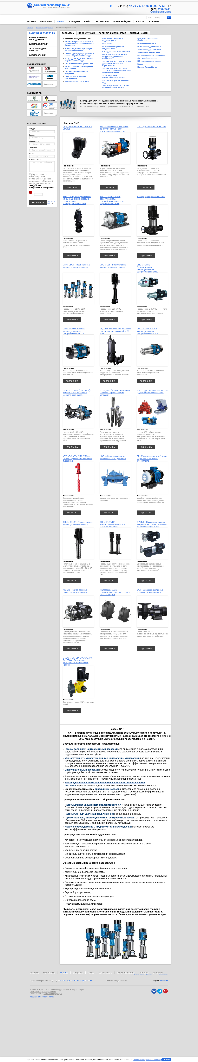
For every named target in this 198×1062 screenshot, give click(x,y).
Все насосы (68, 33)
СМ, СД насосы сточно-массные (116, 52)
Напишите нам (163, 975)
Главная (31, 22)
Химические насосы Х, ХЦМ (77, 81)
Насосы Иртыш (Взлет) (147, 67)
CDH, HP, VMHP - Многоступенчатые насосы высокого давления (112, 524)
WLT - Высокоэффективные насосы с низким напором (150, 591)
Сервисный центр (122, 22)
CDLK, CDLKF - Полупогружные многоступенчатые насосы (78, 523)
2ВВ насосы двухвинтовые (149, 49)
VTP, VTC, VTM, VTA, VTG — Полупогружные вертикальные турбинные (77, 458)
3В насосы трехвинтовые (148, 52)
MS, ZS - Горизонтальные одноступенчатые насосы (75, 591)
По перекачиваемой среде (112, 33)
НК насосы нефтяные (146, 44)
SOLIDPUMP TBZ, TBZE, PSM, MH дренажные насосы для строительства (116, 63)
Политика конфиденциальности (43, 992)
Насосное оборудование (44, 27)
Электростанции (37, 55)
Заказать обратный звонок (161, 11)
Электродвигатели (38, 44)
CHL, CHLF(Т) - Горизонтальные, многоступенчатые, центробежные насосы (147, 268)
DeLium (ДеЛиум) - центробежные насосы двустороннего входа (79, 55)
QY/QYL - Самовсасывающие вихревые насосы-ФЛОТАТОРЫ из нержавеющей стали (152, 524)
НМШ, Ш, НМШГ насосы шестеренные (75, 77)
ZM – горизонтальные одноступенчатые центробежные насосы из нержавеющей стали (112, 200)
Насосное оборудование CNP (78, 39)
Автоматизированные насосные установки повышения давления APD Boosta (79, 44)
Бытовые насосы (139, 33)
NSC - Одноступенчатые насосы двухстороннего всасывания (152, 391)
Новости (140, 22)
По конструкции (86, 33)
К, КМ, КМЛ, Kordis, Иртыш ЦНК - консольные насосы (79, 50)
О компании (46, 22)
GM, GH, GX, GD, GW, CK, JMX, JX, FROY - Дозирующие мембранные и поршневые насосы (78, 661)
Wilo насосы (107, 44)
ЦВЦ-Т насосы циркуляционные (151, 55)
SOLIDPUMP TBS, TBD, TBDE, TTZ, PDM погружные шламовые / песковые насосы (116, 70)
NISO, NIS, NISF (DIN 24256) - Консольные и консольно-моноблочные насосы (77, 392)
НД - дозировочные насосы (149, 61)
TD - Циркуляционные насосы (151, 196)
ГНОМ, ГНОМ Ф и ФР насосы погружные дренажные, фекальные (114, 56)
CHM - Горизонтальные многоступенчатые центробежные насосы (74, 331)
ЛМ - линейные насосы (147, 58)
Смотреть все (49, 84)
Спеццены (74, 22)
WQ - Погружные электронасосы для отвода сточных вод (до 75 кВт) (115, 331)
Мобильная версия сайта (42, 997)
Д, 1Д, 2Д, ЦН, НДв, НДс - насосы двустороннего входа (79, 60)
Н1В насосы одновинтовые (149, 47)
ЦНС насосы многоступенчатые (79, 63)
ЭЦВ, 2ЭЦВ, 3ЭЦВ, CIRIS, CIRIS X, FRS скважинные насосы (116, 86)
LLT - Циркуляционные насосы (151, 126)
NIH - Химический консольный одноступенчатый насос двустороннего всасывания (114, 128)
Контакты (154, 22)
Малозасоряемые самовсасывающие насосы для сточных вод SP (115, 592)
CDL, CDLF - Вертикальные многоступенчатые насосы (113, 266)
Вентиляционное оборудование (38, 39)
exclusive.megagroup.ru (53, 994)
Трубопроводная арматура (37, 50)
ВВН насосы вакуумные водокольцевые (112, 40)
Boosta (140, 64)
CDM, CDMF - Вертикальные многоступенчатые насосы (76, 266)
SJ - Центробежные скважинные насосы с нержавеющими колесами (115, 392)
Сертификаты (102, 22)
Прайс (87, 22)
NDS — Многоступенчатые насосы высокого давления (113, 457)
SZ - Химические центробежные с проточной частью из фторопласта (152, 458)
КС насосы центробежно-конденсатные (113, 48)
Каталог (61, 22)
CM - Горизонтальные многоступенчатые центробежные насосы (147, 331)
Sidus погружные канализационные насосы (113, 76)
